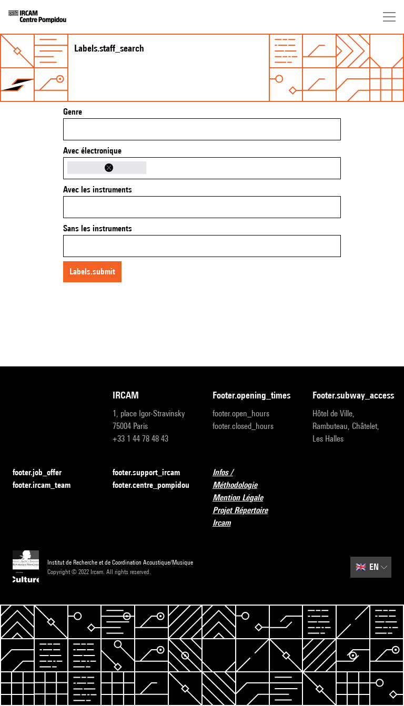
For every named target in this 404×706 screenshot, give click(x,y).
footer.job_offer (43, 472)
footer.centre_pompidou (151, 485)
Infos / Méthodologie (252, 478)
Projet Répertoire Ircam (252, 516)
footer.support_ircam (152, 472)
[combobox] (202, 129)
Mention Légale (244, 498)
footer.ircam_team (48, 485)
